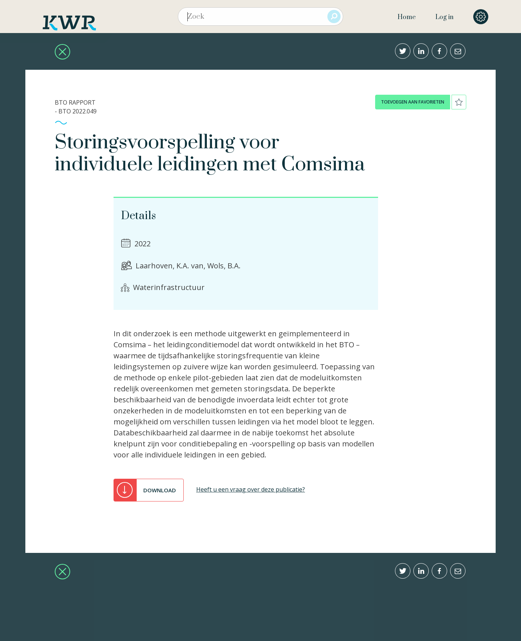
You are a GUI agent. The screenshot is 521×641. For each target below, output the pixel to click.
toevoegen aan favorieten (412, 102)
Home (407, 17)
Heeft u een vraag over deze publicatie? (250, 489)
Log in (444, 17)
